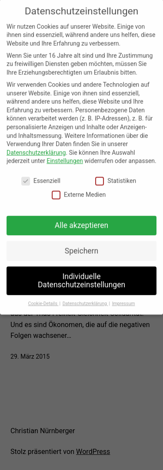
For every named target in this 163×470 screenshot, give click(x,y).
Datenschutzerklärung (36, 146)
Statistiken (115, 176)
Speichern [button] (81, 245)
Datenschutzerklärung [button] (85, 298)
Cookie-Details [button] (43, 298)
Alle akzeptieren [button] (82, 219)
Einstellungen (65, 155)
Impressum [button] (123, 298)
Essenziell (40, 176)
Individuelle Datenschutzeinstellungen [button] (81, 275)
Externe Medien (79, 189)
